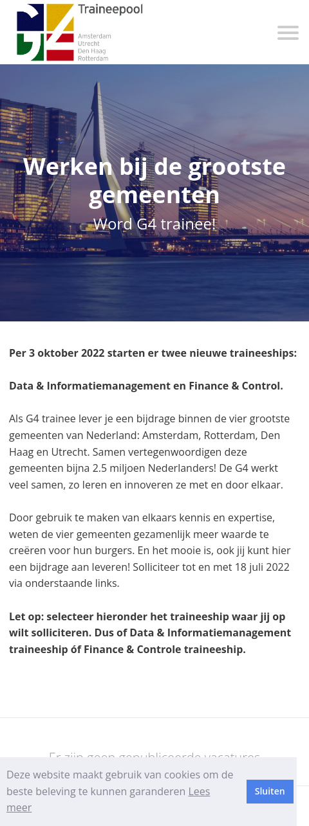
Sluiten (270, 791)
